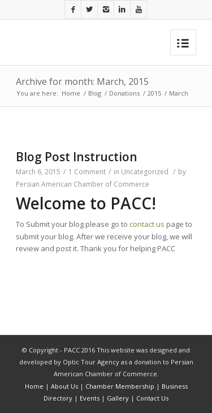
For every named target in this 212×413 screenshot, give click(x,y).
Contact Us (152, 398)
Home (71, 93)
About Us (64, 386)
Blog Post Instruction (76, 157)
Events (89, 398)
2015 (154, 93)
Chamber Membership (119, 386)
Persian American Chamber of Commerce (82, 184)
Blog (94, 93)
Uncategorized (144, 172)
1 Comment (87, 172)
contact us (147, 224)
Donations (124, 93)
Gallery (118, 398)
